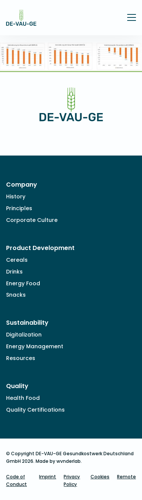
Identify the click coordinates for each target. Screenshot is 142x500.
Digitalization (24, 334)
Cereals (17, 260)
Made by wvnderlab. (59, 461)
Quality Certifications (35, 410)
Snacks (16, 295)
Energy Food (23, 283)
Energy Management (34, 346)
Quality (17, 386)
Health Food (23, 398)
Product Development (40, 248)
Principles (19, 208)
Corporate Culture (32, 220)
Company (21, 184)
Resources (20, 358)
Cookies (100, 476)
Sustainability (27, 322)
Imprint (47, 476)
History (15, 196)
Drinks (14, 271)
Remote (126, 476)
